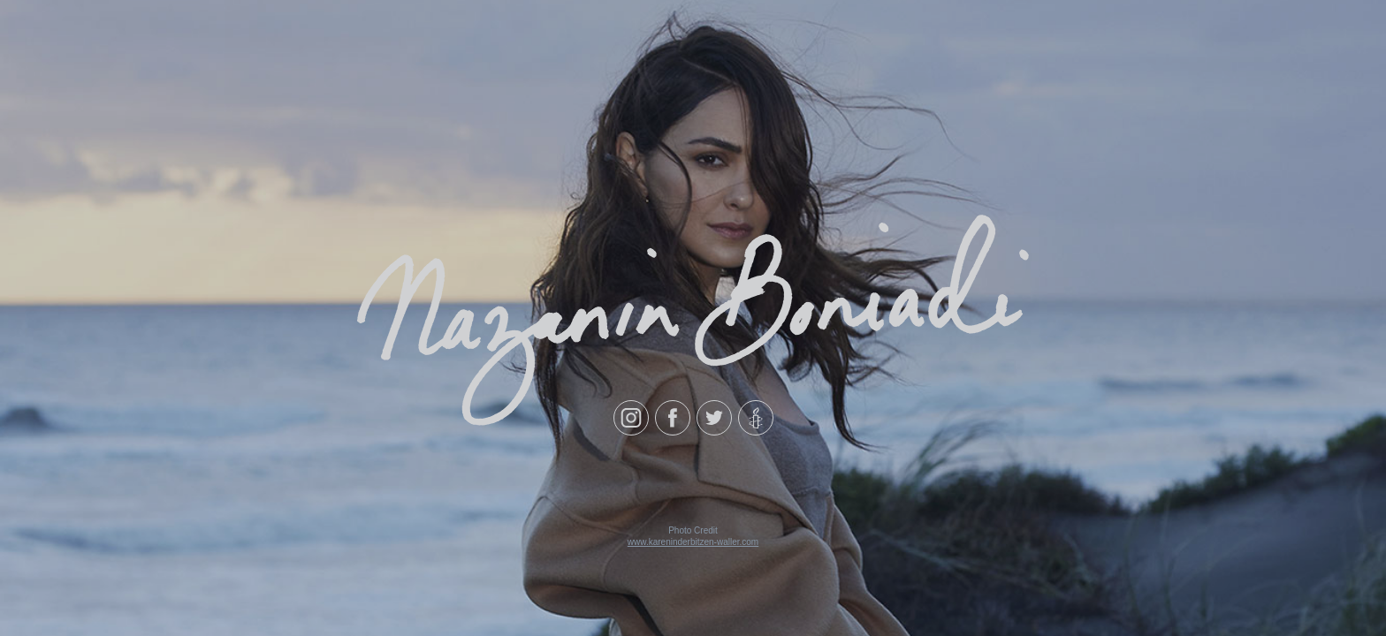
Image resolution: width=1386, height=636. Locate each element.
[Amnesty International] (755, 417)
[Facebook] (672, 417)
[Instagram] (631, 417)
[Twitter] (714, 417)
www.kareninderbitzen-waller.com (693, 542)
